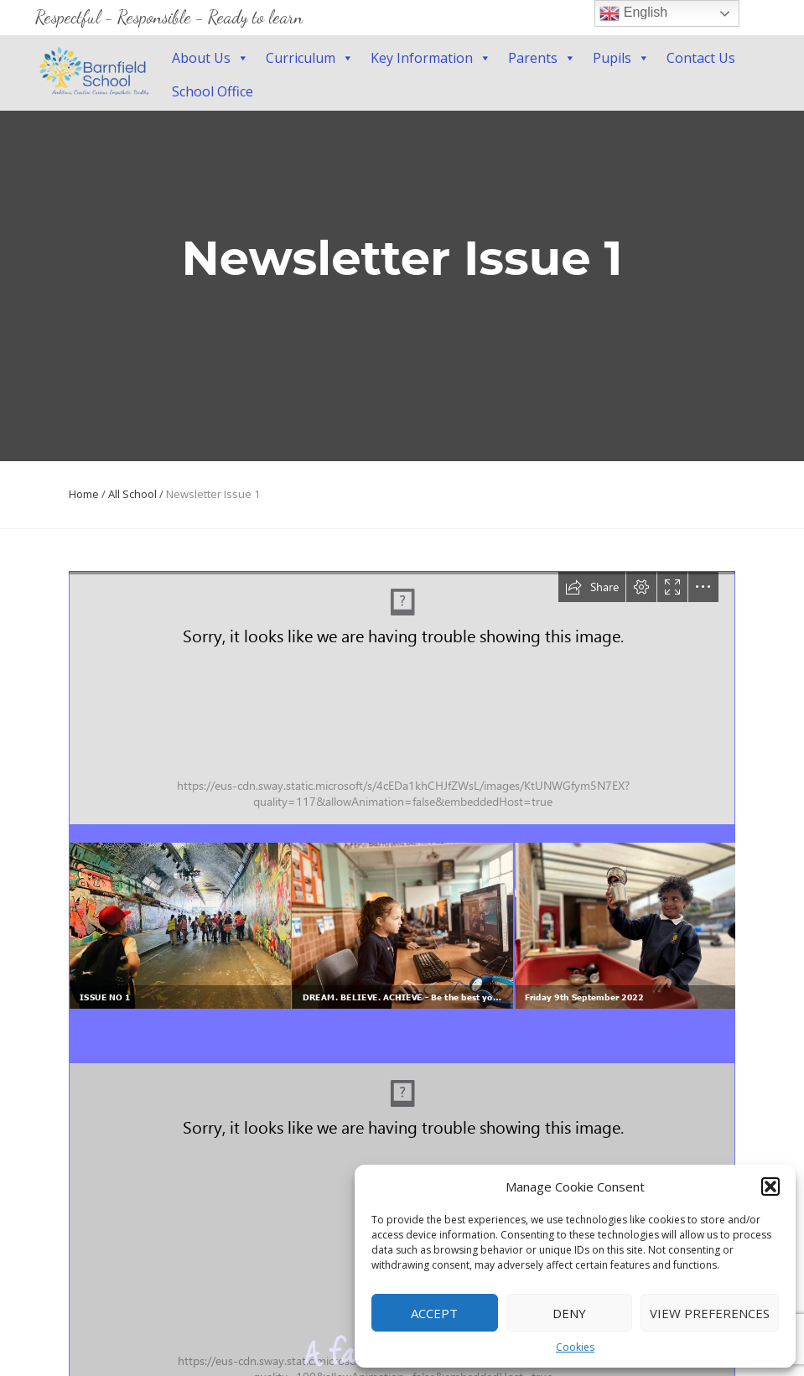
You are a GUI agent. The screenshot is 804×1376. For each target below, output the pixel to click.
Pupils (621, 58)
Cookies (575, 1347)
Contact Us (701, 58)
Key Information (431, 58)
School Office (212, 91)
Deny (569, 1313)
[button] (770, 1186)
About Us (210, 58)
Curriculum (310, 58)
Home (84, 493)
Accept (434, 1313)
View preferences (710, 1313)
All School (132, 493)
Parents (542, 58)
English (633, 13)
